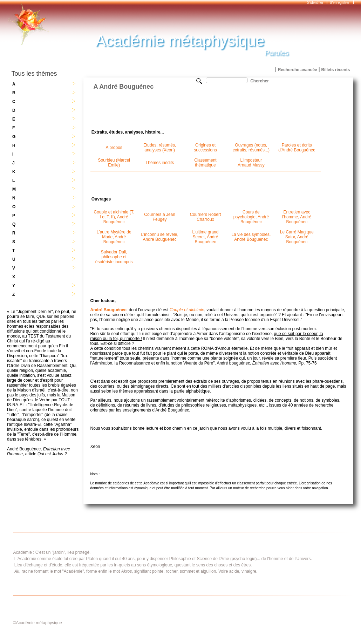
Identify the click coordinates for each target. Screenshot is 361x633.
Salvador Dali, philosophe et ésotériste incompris (114, 257)
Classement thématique (205, 163)
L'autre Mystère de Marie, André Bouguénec (114, 237)
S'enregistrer (339, 3)
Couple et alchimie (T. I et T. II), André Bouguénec (114, 217)
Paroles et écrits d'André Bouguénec (296, 147)
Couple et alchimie (187, 309)
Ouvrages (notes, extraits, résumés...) (251, 147)
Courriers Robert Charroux (205, 217)
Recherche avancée (297, 69)
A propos (114, 147)
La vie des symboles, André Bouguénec (251, 237)
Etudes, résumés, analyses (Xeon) (159, 147)
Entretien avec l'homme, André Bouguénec (296, 217)
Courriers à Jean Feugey (159, 217)
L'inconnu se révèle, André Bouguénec (159, 237)
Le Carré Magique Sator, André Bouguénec (297, 237)
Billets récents (335, 69)
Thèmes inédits (159, 162)
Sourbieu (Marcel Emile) (114, 163)
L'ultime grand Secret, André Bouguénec (205, 237)
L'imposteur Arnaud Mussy (251, 163)
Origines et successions (205, 147)
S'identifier (315, 3)
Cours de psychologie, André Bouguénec (251, 217)
